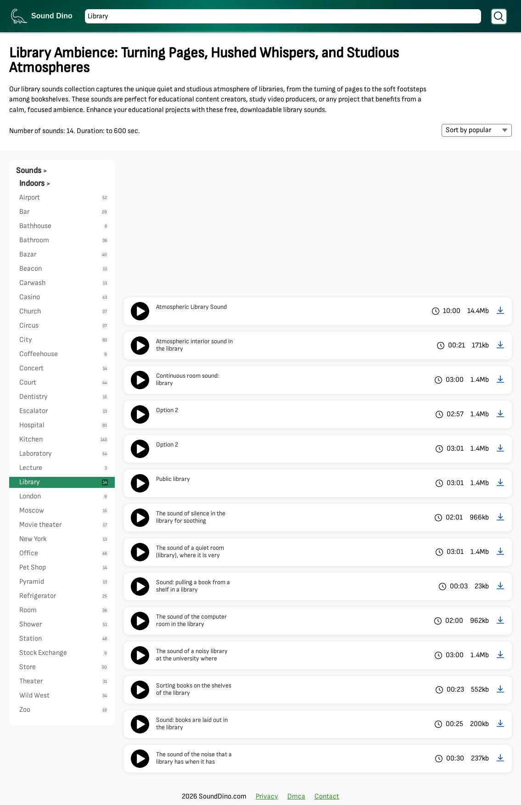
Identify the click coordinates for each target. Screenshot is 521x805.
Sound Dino (52, 16)
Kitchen (63, 439)
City (63, 339)
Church (63, 311)
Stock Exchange (63, 652)
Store (63, 667)
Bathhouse (63, 226)
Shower (63, 624)
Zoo (63, 709)
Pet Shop (63, 567)
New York (63, 539)
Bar (63, 211)
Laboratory (63, 453)
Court (63, 382)
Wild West (63, 695)
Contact (326, 796)
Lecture (63, 468)
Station (63, 638)
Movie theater (63, 524)
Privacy (267, 796)
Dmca (296, 796)
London (63, 496)
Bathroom (63, 240)
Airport (63, 197)
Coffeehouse (63, 354)
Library (63, 482)
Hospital (63, 425)
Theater (63, 681)
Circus (63, 325)
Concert (63, 368)
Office (63, 553)
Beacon (63, 268)
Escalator (63, 411)
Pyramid (63, 581)
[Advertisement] (318, 228)
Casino (63, 297)
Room (63, 610)
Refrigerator (63, 596)
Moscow (63, 510)
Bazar (63, 254)
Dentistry (63, 396)
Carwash (63, 283)
